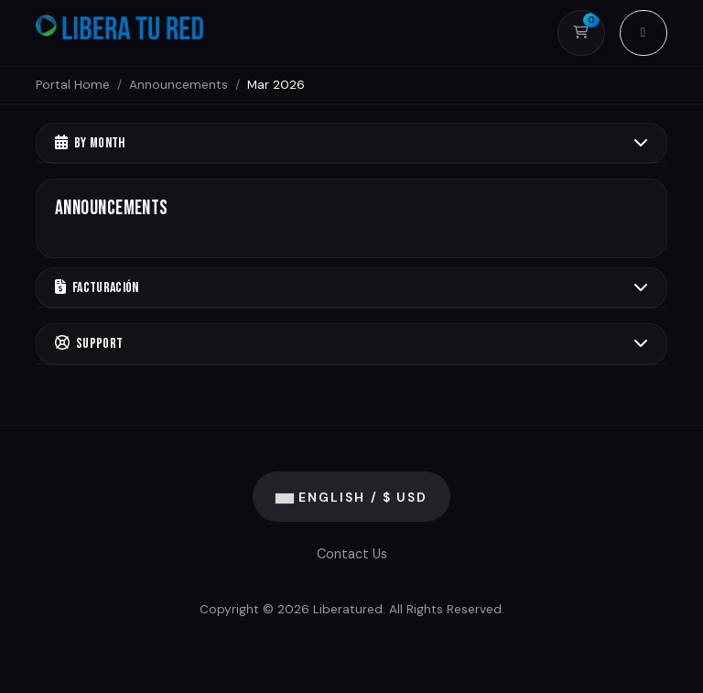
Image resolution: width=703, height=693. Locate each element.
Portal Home (73, 84)
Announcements (178, 84)
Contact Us (352, 554)
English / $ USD (352, 497)
